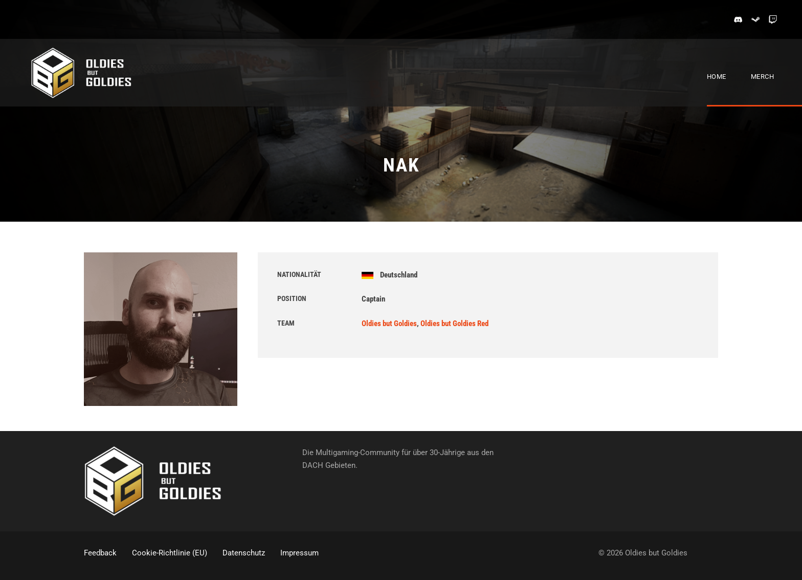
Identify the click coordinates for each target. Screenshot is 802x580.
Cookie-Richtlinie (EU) (169, 552)
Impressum (299, 552)
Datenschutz (243, 552)
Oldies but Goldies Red (454, 323)
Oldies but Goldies (389, 323)
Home (716, 76)
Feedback (100, 552)
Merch (762, 76)
